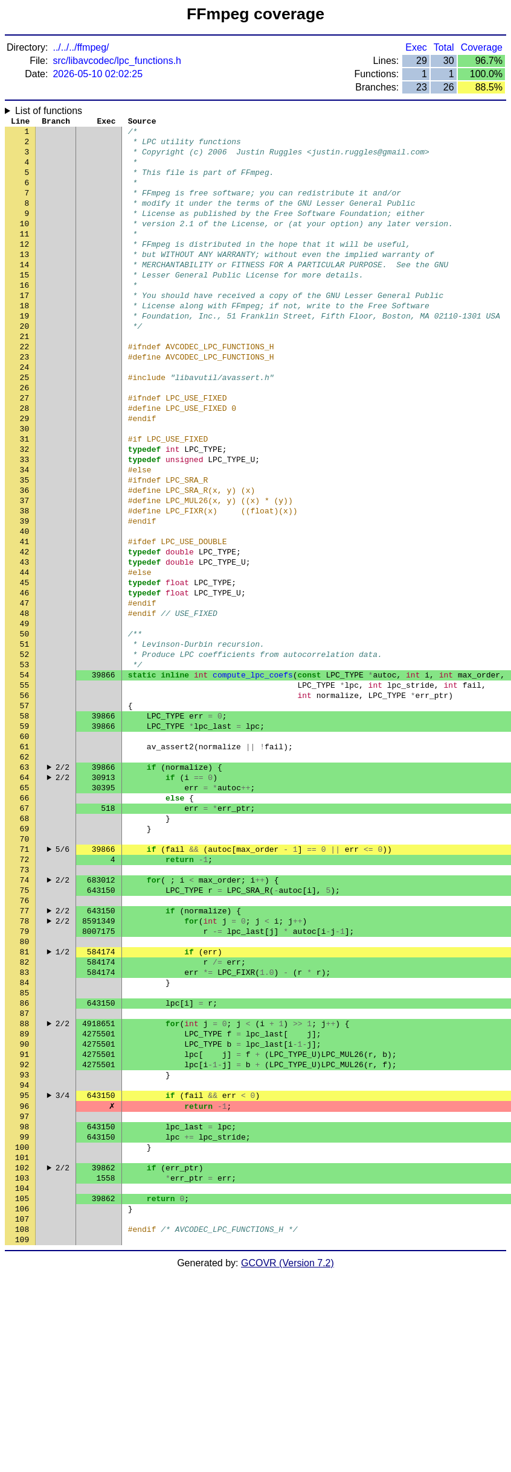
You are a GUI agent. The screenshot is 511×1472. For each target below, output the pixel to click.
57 (25, 810)
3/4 (62, 1268)
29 (25, 472)
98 (25, 1304)
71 (25, 979)
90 (25, 1208)
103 (22, 1365)
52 (25, 749)
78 (25, 1063)
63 (25, 882)
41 (25, 617)
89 (25, 1196)
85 (25, 1148)
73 (25, 1003)
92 (25, 1232)
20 (25, 363)
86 (25, 1160)
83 (25, 1123)
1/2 (62, 1099)
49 (25, 713)
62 (25, 870)
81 (25, 1099)
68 (25, 942)
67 (25, 930)
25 (25, 424)
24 (25, 412)
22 (25, 387)
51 (25, 737)
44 (25, 653)
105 (22, 1389)
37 (25, 568)
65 (25, 906)
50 (25, 725)
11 (25, 255)
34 (25, 532)
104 (22, 1377)
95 (25, 1268)
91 (25, 1220)
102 (22, 1353)
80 (25, 1087)
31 (25, 496)
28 (25, 460)
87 (25, 1172)
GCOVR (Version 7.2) (287, 1461)
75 (25, 1027)
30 (25, 484)
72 (25, 991)
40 (25, 605)
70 (25, 967)
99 (25, 1317)
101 (22, 1341)
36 (25, 556)
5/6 (62, 979)
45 (25, 665)
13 (25, 279)
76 (25, 1039)
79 (25, 1075)
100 (22, 1329)
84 (25, 1136)
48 (25, 701)
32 (25, 508)
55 (25, 786)
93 (25, 1244)
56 (25, 798)
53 (25, 762)
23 (25, 400)
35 (25, 544)
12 (25, 267)
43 (25, 641)
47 (25, 689)
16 (25, 315)
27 (25, 448)
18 (25, 339)
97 (25, 1292)
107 (22, 1413)
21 (25, 375)
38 (25, 581)
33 (25, 520)
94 (25, 1256)
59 (25, 834)
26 (25, 436)
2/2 (62, 882)
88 (25, 1184)
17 (25, 327)
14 (25, 291)
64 (25, 894)
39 (25, 593)
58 (25, 822)
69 (25, 955)
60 (25, 846)
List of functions (48, 111)
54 (25, 774)
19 (25, 351)
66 (25, 918)
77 (25, 1051)
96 (25, 1280)
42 (25, 629)
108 (22, 1425)
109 (22, 1437)
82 (25, 1111)
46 (25, 677)
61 (25, 858)
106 (22, 1401)
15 (25, 303)
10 (25, 243)
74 (25, 1015)
